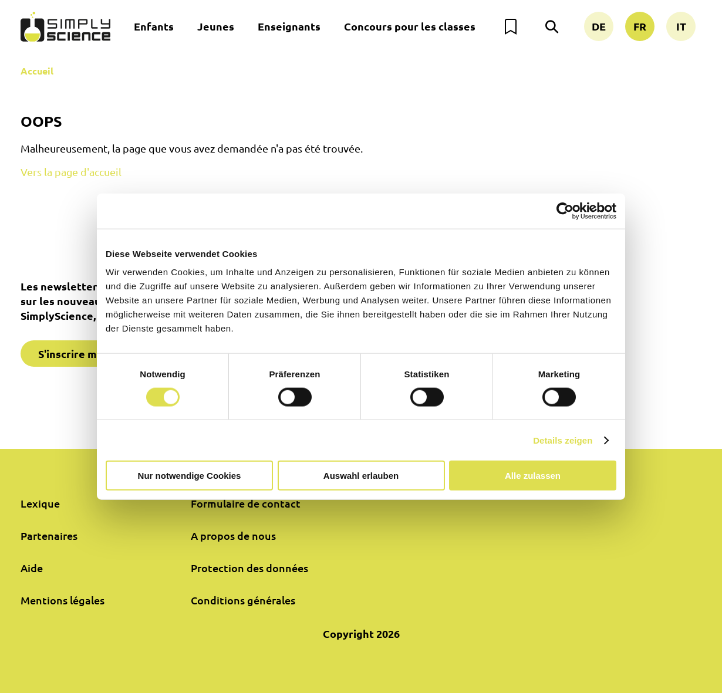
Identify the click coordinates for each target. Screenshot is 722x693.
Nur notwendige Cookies (189, 476)
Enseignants (289, 26)
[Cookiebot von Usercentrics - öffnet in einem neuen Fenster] (565, 210)
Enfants (154, 26)
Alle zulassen (533, 476)
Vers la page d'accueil (71, 171)
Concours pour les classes (409, 26)
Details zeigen (562, 440)
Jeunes (215, 26)
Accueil (37, 71)
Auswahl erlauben (361, 476)
